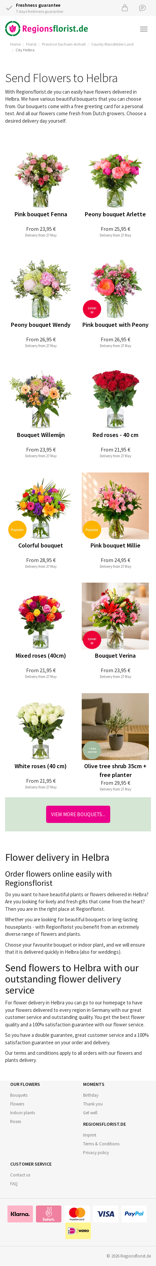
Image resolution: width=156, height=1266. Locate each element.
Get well (90, 1113)
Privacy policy (96, 1152)
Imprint (89, 1135)
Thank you (93, 1104)
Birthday (90, 1095)
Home (15, 44)
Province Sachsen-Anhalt (64, 44)
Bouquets (18, 1095)
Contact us (20, 1175)
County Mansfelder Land (112, 44)
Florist (31, 44)
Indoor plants (22, 1113)
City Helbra (25, 49)
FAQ (14, 1184)
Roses (15, 1121)
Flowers (17, 1104)
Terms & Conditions (101, 1144)
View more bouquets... (78, 814)
